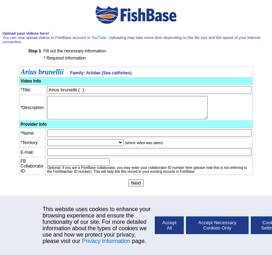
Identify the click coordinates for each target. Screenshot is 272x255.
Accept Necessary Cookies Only (217, 225)
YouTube (99, 37)
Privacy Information (106, 241)
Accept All (169, 225)
